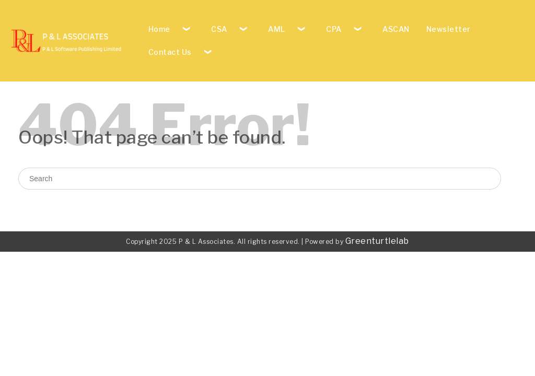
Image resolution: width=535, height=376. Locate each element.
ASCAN (396, 29)
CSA (219, 29)
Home (159, 29)
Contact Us (170, 52)
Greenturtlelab (377, 241)
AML (276, 29)
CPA (334, 29)
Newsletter (448, 29)
